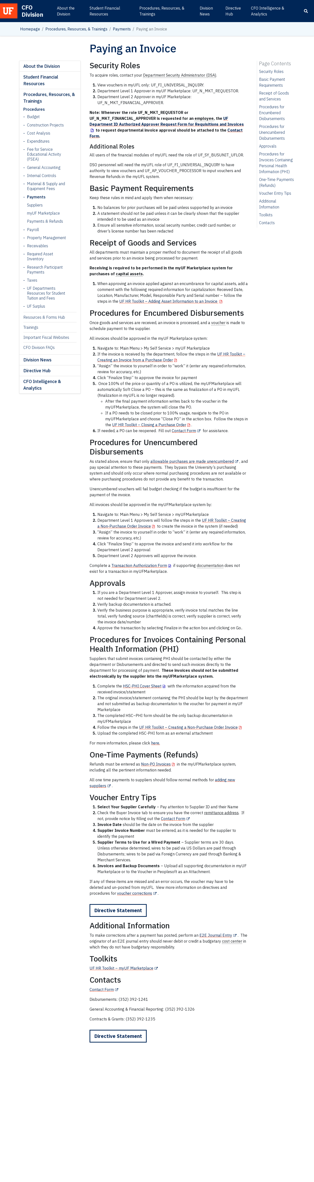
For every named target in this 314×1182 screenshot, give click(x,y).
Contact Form (184, 430)
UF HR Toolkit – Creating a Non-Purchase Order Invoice (188, 727)
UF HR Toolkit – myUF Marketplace (121, 968)
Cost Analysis (38, 133)
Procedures (34, 109)
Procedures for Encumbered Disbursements (272, 112)
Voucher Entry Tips (275, 193)
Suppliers (35, 205)
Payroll (33, 229)
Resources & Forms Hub (44, 317)
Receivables (37, 245)
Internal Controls (41, 175)
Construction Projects (45, 125)
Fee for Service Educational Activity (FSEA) (44, 154)
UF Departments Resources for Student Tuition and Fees (46, 293)
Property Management (46, 237)
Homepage (30, 29)
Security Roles (271, 71)
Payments (122, 29)
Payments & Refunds (45, 221)
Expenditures (38, 141)
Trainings (30, 327)
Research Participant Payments (45, 270)
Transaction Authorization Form (139, 565)
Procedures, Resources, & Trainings (161, 11)
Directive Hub (233, 11)
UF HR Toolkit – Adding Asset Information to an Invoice (168, 301)
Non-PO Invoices (156, 764)
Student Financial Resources (105, 11)
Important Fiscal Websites (46, 337)
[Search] (306, 11)
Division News (206, 11)
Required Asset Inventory (40, 256)
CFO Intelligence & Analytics (267, 11)
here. (155, 743)
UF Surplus (36, 306)
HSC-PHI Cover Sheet (142, 686)
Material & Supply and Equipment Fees (46, 186)
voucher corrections (134, 893)
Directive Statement (118, 910)
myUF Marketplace (43, 213)
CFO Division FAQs (39, 347)
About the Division (66, 11)
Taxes (32, 280)
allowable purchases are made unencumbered (192, 461)
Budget (33, 116)
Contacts (267, 222)
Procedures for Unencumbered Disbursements (272, 132)
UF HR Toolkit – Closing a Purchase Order (149, 424)
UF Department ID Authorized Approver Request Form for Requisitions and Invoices (167, 121)
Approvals (267, 146)
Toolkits (266, 214)
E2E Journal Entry (215, 935)
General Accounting (43, 167)
